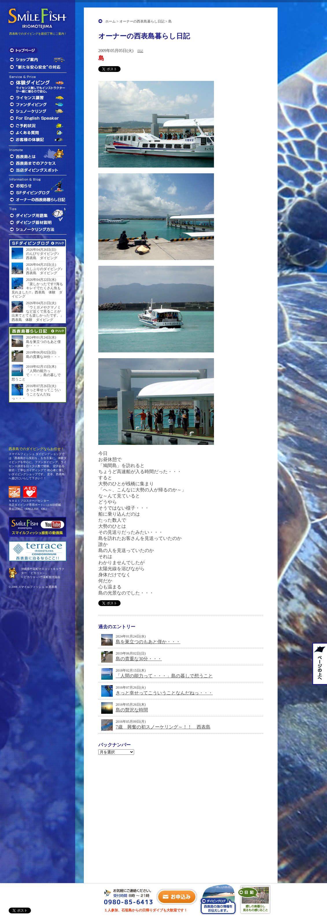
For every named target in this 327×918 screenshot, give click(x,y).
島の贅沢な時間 (132, 709)
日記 (140, 51)
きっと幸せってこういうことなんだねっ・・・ (164, 692)
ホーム (110, 21)
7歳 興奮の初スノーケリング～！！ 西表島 (163, 726)
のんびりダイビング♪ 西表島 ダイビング (44, 256)
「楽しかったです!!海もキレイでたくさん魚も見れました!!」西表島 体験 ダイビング (37, 290)
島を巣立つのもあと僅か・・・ (148, 641)
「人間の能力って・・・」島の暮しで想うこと (164, 675)
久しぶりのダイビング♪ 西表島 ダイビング (45, 271)
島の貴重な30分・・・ (139, 658)
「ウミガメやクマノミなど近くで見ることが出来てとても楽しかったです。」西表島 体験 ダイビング (38, 313)
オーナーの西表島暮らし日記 (142, 21)
